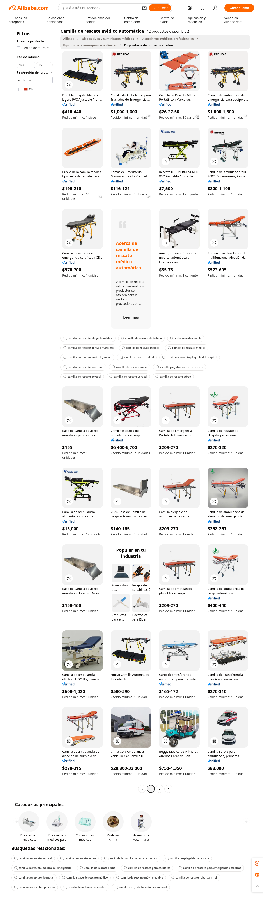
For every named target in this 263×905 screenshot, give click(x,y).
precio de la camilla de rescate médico (130, 858)
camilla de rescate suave (129, 367)
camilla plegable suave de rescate (179, 367)
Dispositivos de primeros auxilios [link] (148, 45)
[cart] (203, 8)
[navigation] (33, 410)
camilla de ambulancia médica (84, 887)
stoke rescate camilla (185, 338)
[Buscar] (160, 7)
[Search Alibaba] (100, 7)
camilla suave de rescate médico (85, 877)
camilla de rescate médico (140, 348)
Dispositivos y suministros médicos (108, 39)
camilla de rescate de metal (34, 877)
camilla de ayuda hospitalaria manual (141, 887)
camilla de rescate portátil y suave (87, 357)
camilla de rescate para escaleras (147, 868)
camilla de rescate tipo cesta (34, 887)
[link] (257, 863)
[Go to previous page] (142, 789)
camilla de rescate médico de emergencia (42, 868)
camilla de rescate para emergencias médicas (210, 868)
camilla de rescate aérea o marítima (88, 348)
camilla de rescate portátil (82, 377)
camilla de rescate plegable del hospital (189, 357)
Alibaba (68, 39)
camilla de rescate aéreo (173, 377)
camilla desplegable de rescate (187, 858)
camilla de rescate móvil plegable (139, 877)
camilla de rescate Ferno (97, 868)
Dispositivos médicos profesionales (167, 39)
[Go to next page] (168, 789)
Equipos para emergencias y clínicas (90, 45)
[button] (144, 7)
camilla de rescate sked (137, 357)
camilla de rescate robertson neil (194, 877)
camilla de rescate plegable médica (88, 338)
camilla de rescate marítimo (83, 367)
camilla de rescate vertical (128, 377)
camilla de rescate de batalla (141, 338)
